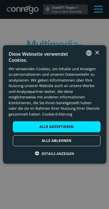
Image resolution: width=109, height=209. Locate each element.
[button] (54, 153)
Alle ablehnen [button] (56, 140)
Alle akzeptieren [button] (57, 126)
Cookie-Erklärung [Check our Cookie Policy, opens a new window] (57, 113)
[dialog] (54, 104)
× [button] (97, 53)
